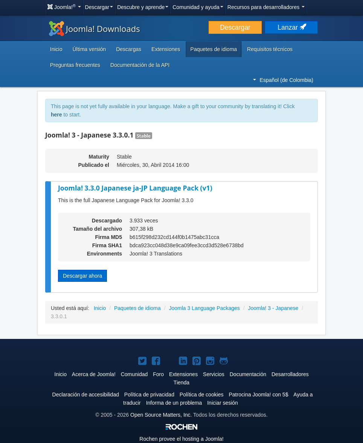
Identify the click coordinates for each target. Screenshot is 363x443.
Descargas (128, 49)
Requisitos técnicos (270, 49)
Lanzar (291, 27)
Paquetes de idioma (214, 49)
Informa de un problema (174, 403)
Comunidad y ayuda (197, 7)
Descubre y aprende (142, 7)
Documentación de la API (139, 65)
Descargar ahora (82, 276)
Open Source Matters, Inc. (161, 415)
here (56, 115)
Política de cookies (202, 395)
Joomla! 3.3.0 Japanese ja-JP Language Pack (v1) (135, 187)
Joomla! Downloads (94, 28)
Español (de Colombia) (283, 80)
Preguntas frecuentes (75, 65)
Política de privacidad (149, 395)
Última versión (89, 49)
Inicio (56, 49)
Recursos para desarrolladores (266, 7)
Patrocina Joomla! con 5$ (258, 395)
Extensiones (165, 49)
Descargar (99, 7)
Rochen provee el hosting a (181, 439)
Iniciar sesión (222, 403)
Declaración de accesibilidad (85, 395)
